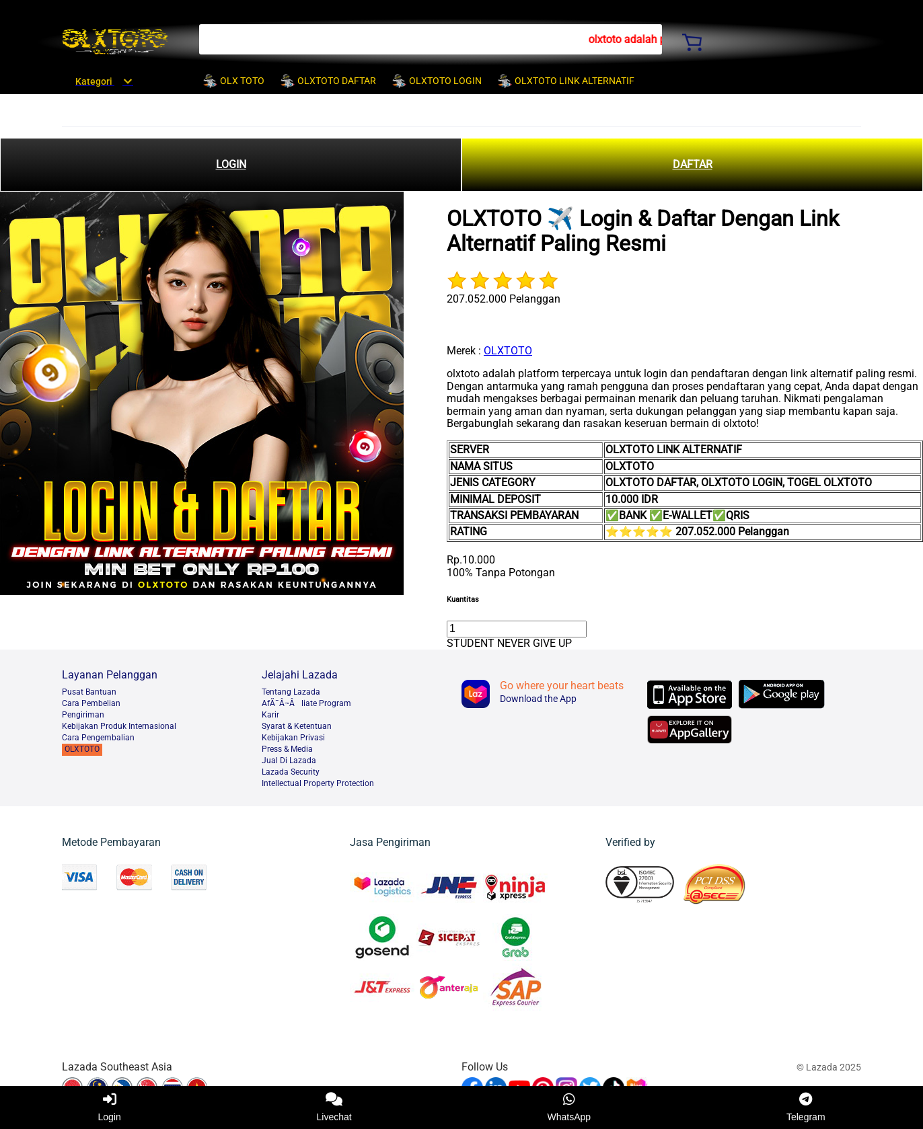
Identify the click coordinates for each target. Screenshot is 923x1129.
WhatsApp (569, 1107)
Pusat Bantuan (89, 692)
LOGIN (231, 164)
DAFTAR (692, 164)
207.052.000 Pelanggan (503, 299)
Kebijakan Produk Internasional (119, 726)
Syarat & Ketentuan (297, 726)
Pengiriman (83, 714)
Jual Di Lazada (289, 760)
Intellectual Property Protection (318, 783)
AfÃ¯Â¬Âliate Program (306, 703)
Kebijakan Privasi (293, 737)
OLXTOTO (508, 350)
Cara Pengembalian (98, 737)
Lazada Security (291, 772)
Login (109, 1107)
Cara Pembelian (91, 703)
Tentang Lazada (291, 692)
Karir (270, 714)
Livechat (334, 1107)
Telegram (805, 1107)
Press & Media (287, 749)
